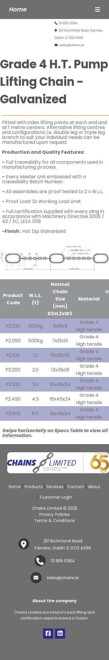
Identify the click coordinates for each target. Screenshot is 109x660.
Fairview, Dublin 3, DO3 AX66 (63, 544)
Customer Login (56, 497)
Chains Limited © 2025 (54, 508)
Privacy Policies (54, 514)
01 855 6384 (66, 23)
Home (15, 487)
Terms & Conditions (54, 520)
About (94, 487)
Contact (75, 487)
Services (55, 487)
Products (34, 487)
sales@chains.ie (69, 45)
